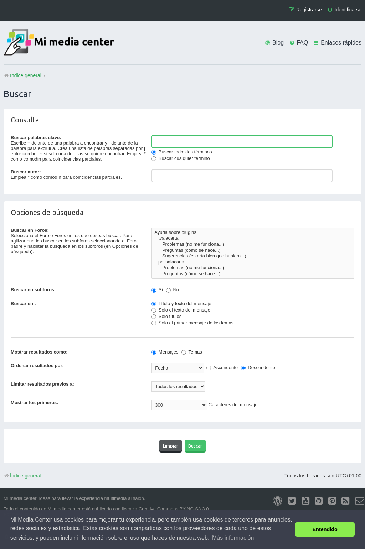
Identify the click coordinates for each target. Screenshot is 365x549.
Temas (191, 352)
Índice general (22, 476)
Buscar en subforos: (33, 289)
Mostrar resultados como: (39, 352)
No (172, 289)
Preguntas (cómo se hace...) (253, 250)
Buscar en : (23, 303)
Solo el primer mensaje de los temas (192, 322)
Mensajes (164, 352)
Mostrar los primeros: (34, 402)
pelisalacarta (253, 262)
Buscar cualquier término (180, 158)
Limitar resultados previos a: (42, 384)
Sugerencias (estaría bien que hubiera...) (253, 256)
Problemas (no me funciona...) (253, 244)
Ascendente (222, 367)
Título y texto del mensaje (181, 303)
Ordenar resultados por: (37, 365)
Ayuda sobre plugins (253, 233)
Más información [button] (233, 538)
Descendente (258, 367)
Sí (157, 289)
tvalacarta (253, 238)
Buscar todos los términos (181, 152)
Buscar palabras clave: (36, 137)
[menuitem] (344, 9)
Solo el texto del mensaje (180, 310)
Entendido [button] (325, 529)
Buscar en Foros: (30, 230)
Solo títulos (166, 316)
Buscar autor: (26, 171)
